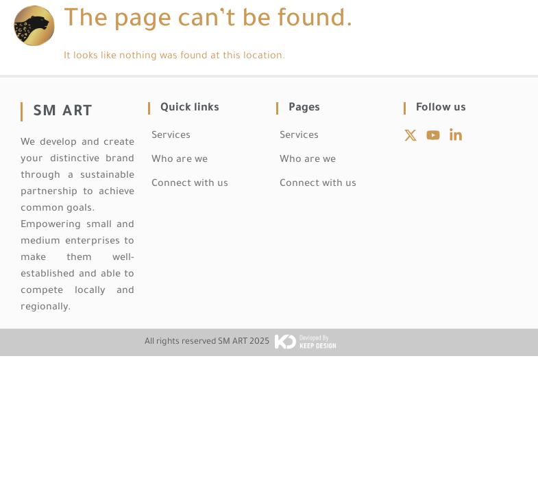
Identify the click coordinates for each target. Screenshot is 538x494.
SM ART (63, 113)
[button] (513, 25)
